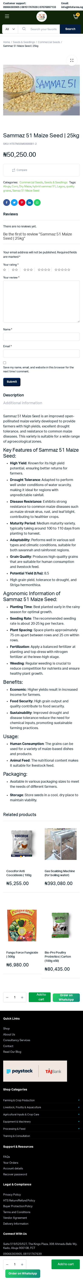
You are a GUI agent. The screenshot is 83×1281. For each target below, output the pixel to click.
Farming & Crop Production (19, 1100)
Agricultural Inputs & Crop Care (21, 1114)
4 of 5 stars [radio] (45, 270)
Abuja (6, 186)
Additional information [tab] (22, 403)
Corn (15, 186)
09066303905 (12, 1254)
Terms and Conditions (16, 1212)
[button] (71, 60)
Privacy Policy (12, 1194)
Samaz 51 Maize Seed (25, 190)
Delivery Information (15, 1224)
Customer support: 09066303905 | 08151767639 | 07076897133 (29, 5)
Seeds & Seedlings (24, 42)
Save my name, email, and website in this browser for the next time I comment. (38, 369)
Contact (8, 1046)
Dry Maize (25, 186)
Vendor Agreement (15, 1218)
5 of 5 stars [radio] (63, 270)
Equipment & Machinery (17, 1121)
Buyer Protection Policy (18, 1206)
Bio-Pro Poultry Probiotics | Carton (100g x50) (58, 956)
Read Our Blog (12, 1052)
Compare (22, 170)
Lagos (61, 186)
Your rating (11, 264)
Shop (6, 1028)
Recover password (15, 1174)
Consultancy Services (16, 1040)
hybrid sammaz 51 (44, 186)
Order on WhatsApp (23, 1273)
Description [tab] (13, 395)
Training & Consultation (16, 1136)
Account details (13, 1168)
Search (70, 29)
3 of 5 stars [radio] (29, 270)
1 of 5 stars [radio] (6, 270)
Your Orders (10, 1163)
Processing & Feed (14, 1129)
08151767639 (32, 1254)
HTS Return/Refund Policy (19, 1200)
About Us (9, 1034)
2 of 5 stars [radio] (16, 270)
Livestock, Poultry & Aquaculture (22, 1107)
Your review (11, 277)
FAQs (6, 1157)
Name (7, 329)
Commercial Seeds (49, 42)
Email (7, 346)
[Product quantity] (14, 1264)
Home (6, 42)
